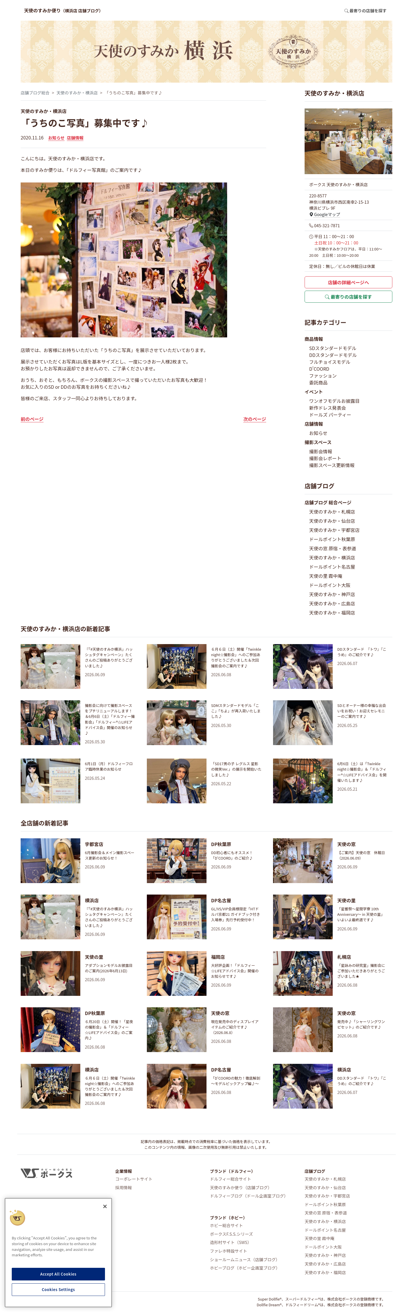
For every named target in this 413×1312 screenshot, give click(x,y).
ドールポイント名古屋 (332, 566)
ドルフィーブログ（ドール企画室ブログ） (249, 1196)
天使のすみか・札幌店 (332, 511)
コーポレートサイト (134, 1179)
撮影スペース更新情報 (331, 465)
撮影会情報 (320, 451)
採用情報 (123, 1187)
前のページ (32, 418)
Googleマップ (324, 214)
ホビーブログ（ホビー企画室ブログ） (245, 1268)
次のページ (254, 418)
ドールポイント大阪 (329, 585)
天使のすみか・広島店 (332, 603)
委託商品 (318, 382)
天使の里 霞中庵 (325, 575)
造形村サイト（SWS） (231, 1242)
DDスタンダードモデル (333, 354)
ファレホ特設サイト (228, 1251)
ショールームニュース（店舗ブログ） (245, 1259)
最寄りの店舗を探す (348, 296)
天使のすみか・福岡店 (332, 612)
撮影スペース (318, 442)
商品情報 (314, 338)
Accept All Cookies (58, 1274)
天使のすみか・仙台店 (332, 520)
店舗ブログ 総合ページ (328, 502)
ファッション (323, 375)
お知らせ (56, 138)
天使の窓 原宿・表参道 (332, 548)
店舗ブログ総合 (35, 93)
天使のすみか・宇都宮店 (334, 529)
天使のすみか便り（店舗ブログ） (241, 1187)
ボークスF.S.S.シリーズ (231, 1234)
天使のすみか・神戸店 (332, 594)
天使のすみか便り (63, 10)
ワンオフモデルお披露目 (334, 400)
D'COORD (319, 368)
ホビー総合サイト (226, 1225)
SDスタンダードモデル (332, 348)
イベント (314, 391)
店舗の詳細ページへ (348, 282)
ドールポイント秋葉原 (332, 539)
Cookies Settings (58, 1289)
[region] (58, 1252)
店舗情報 (75, 138)
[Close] (105, 1206)
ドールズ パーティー (330, 414)
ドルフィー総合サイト (230, 1179)
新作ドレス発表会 (327, 407)
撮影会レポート (325, 458)
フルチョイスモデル (329, 361)
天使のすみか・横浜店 (77, 93)
